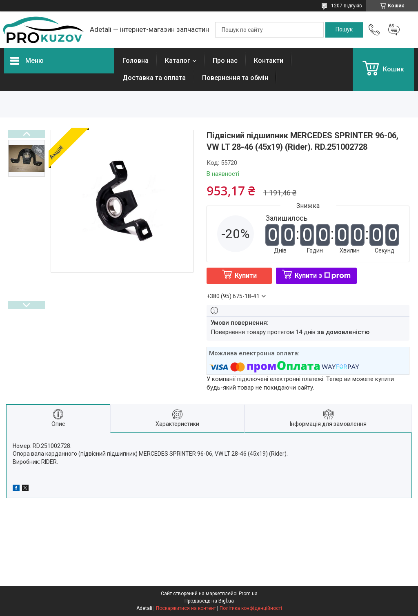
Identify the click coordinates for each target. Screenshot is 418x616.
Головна (135, 60)
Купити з (323, 275)
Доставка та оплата (154, 78)
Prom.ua (248, 593)
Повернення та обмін (235, 78)
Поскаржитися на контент (186, 608)
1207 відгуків (346, 6)
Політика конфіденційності (251, 608)
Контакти (268, 60)
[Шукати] (344, 30)
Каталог (177, 60)
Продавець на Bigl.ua (209, 601)
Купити (246, 275)
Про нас (225, 60)
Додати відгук (394, 30)
